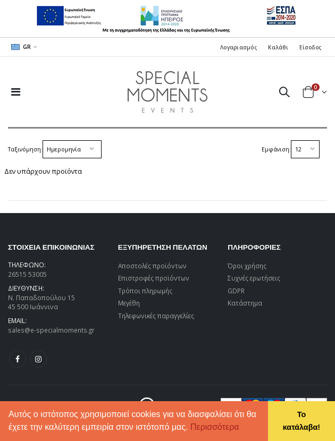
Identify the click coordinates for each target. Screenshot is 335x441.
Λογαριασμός (238, 47)
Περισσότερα (214, 426)
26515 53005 (27, 274)
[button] (243, 428)
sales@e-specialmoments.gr (51, 330)
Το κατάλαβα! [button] (301, 420)
